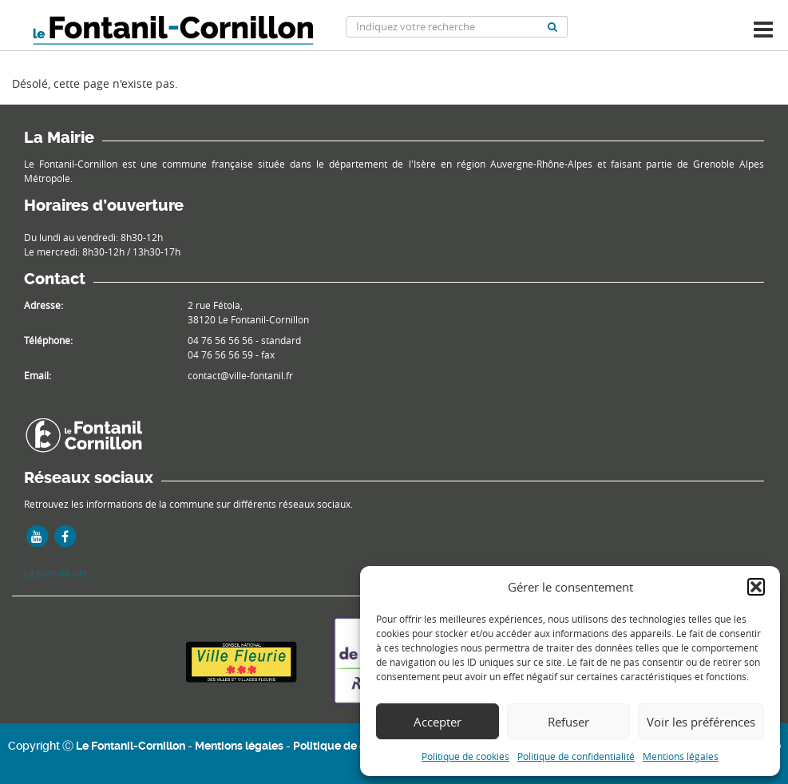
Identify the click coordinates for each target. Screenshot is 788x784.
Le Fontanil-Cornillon (130, 745)
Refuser (568, 722)
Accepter (437, 722)
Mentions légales (681, 756)
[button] (756, 587)
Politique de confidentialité (576, 756)
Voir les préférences (701, 722)
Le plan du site (56, 572)
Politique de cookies (465, 756)
